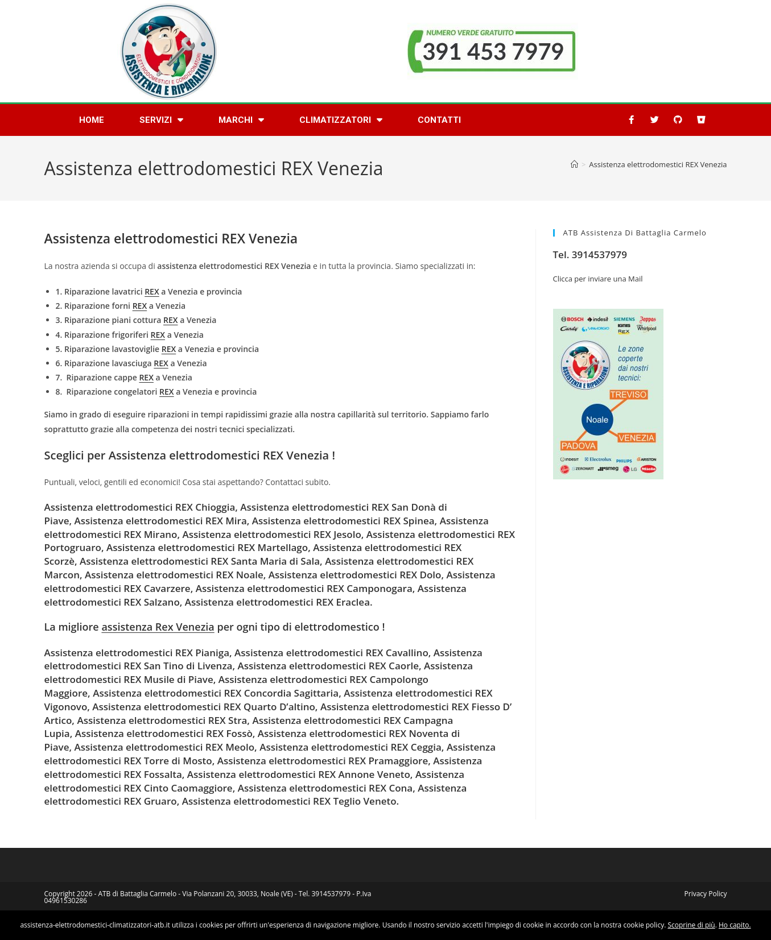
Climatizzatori (340, 119)
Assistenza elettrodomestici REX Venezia (658, 164)
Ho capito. (735, 925)
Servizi (161, 119)
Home (91, 120)
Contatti (439, 120)
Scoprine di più (691, 925)
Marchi (241, 119)
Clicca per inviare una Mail (598, 279)
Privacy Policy (706, 893)
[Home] (574, 164)
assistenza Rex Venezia (157, 626)
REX (152, 291)
